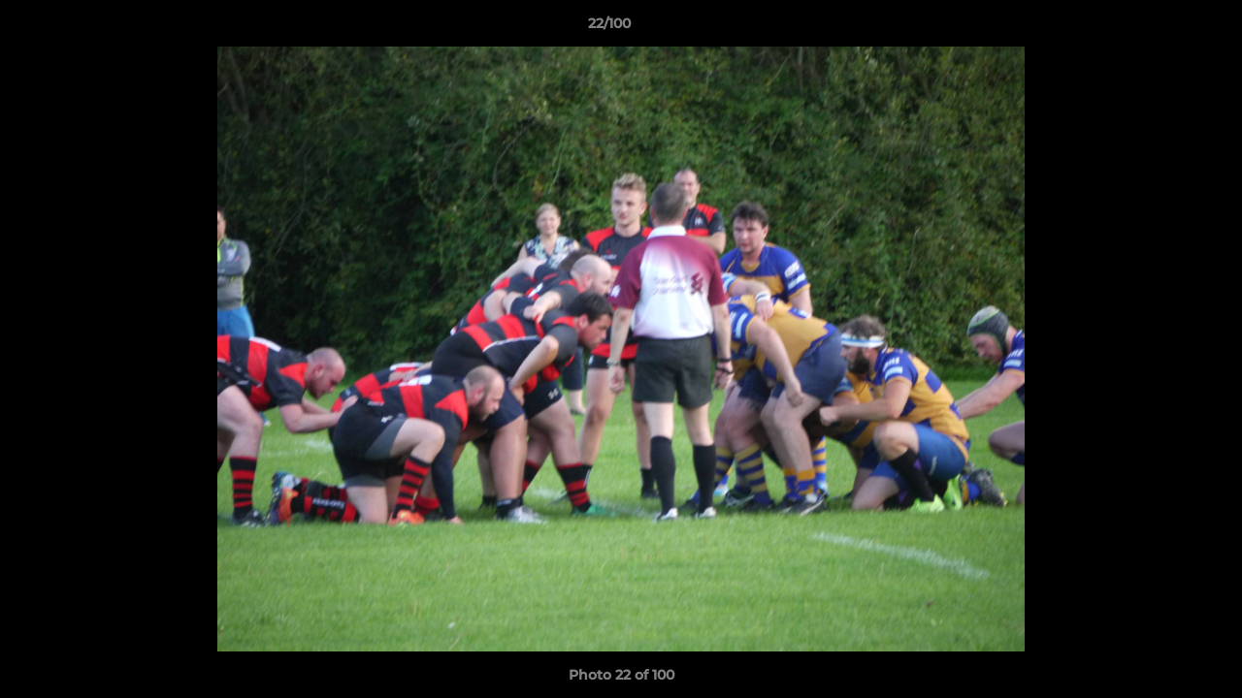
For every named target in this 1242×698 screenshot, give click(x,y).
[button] (1160, 28)
